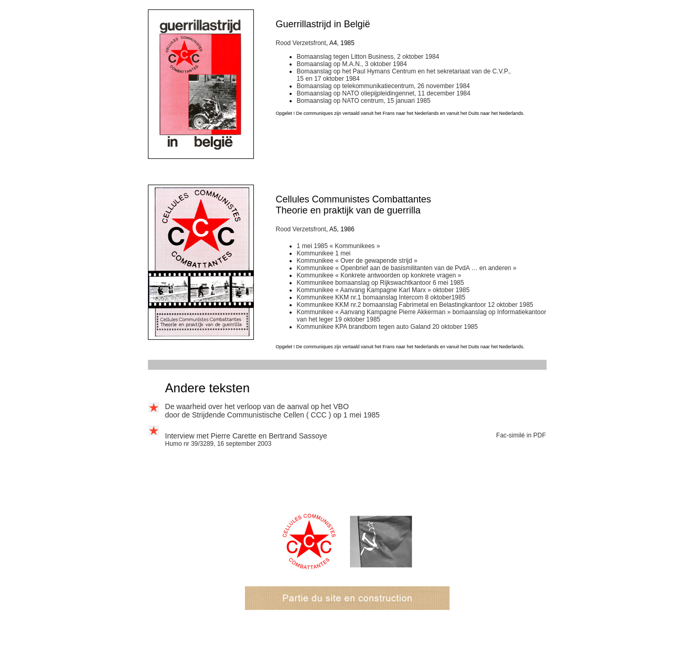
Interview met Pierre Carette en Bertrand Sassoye (246, 436)
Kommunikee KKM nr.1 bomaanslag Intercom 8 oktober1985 (381, 297)
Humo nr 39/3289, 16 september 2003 (218, 443)
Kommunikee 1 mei (324, 253)
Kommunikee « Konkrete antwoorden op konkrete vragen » (379, 275)
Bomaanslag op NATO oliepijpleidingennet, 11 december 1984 (384, 93)
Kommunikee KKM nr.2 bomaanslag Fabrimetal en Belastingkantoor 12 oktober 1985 (415, 304)
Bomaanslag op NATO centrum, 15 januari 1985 (364, 100)
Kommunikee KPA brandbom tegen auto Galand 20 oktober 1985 (387, 326)
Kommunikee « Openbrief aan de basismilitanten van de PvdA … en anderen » (407, 268)
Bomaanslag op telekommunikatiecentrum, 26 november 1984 (383, 86)
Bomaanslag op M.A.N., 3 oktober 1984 (352, 64)
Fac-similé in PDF (521, 435)
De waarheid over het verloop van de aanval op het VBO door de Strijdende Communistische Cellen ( (257, 410)
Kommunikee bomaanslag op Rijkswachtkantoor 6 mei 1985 (380, 282)
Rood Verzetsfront (301, 43)
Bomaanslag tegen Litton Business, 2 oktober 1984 (368, 56)
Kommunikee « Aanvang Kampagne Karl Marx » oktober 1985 (383, 290)
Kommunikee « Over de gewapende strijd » (357, 260)
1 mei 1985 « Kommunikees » (338, 246)
